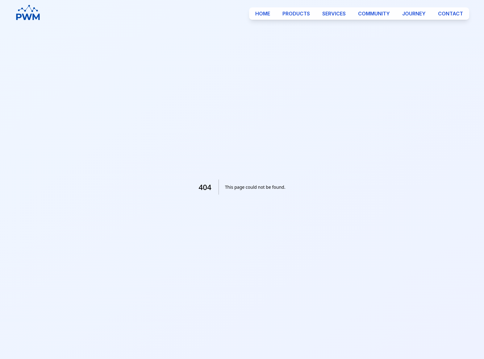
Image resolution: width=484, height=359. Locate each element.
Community (374, 13)
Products (296, 13)
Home (262, 13)
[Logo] (28, 13)
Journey (414, 13)
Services (334, 13)
